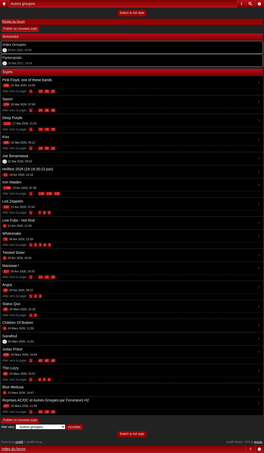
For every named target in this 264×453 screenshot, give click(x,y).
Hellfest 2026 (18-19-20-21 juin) (27, 169)
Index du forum (14, 449)
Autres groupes (23, 4)
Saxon (7, 99)
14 (46, 277)
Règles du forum (13, 21)
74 (46, 129)
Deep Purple (12, 118)
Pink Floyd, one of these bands (27, 80)
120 (57, 193)
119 (49, 193)
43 (53, 360)
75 (53, 129)
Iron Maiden (11, 182)
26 (53, 110)
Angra (7, 285)
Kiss (5, 137)
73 (40, 129)
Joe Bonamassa (15, 156)
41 (40, 360)
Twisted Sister (13, 252)
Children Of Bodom (17, 323)
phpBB (19, 442)
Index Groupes (14, 45)
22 (40, 411)
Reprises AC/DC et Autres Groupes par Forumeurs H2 (45, 400)
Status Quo (11, 304)
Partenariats (12, 58)
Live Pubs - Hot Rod (18, 220)
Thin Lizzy (10, 368)
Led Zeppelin (12, 201)
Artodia (258, 442)
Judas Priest (12, 349)
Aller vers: (8, 427)
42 (46, 360)
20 (46, 91)
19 (40, 91)
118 (41, 193)
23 (46, 411)
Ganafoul (9, 336)
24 (40, 110)
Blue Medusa (12, 387)
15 (53, 277)
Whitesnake (11, 233)
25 (46, 110)
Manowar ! (10, 266)
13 (40, 277)
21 (53, 91)
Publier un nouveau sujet (20, 28)
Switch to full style (132, 13)
